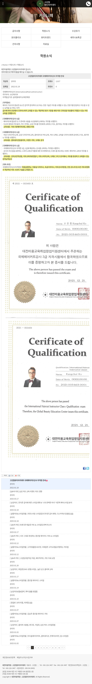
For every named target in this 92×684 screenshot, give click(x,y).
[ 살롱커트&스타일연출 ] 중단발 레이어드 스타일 (27, 580)
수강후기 (76, 31)
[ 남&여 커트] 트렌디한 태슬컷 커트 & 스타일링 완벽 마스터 (31, 524)
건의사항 (16, 44)
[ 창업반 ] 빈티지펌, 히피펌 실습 (21, 602)
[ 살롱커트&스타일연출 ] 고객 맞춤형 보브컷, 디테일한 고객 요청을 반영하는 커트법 (39, 547)
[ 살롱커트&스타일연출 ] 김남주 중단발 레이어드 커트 (29, 613)
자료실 (46, 44)
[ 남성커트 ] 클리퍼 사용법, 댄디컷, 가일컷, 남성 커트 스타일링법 (32, 625)
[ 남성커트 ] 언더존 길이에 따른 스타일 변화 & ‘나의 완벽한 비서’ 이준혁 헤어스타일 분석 (41, 502)
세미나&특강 (75, 37)
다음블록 (62, 647)
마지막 (64, 647)
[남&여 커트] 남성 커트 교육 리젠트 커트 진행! (26, 491)
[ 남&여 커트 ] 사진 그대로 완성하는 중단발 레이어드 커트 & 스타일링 (34, 536)
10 (59, 648)
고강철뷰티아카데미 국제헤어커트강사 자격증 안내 (29, 480)
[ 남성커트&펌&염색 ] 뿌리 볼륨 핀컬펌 (23, 591)
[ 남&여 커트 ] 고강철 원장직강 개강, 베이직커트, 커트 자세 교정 (32, 558)
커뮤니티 (12, 64)
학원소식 (46, 31)
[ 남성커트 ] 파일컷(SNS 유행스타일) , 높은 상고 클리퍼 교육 (31, 569)
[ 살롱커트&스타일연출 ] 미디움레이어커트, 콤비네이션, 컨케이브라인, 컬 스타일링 (39, 636)
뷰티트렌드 (46, 37)
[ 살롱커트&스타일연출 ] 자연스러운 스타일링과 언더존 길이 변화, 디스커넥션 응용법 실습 (41, 513)
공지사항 (16, 31)
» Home (4, 64)
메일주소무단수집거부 (25, 657)
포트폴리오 (16, 37)
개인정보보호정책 (8, 657)
